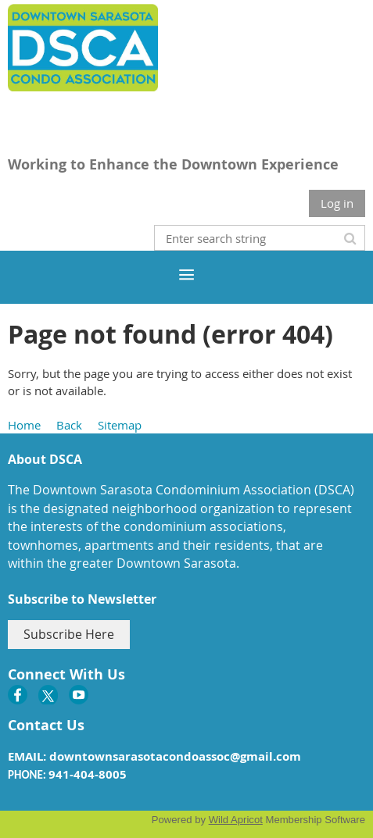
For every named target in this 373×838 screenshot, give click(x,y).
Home (24, 425)
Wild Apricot (236, 820)
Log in (337, 203)
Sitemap (120, 425)
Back (69, 425)
